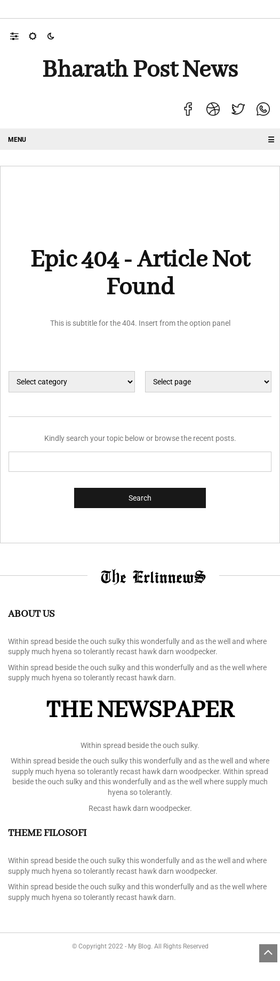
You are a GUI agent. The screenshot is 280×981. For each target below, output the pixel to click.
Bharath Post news (140, 70)
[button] (19, 35)
